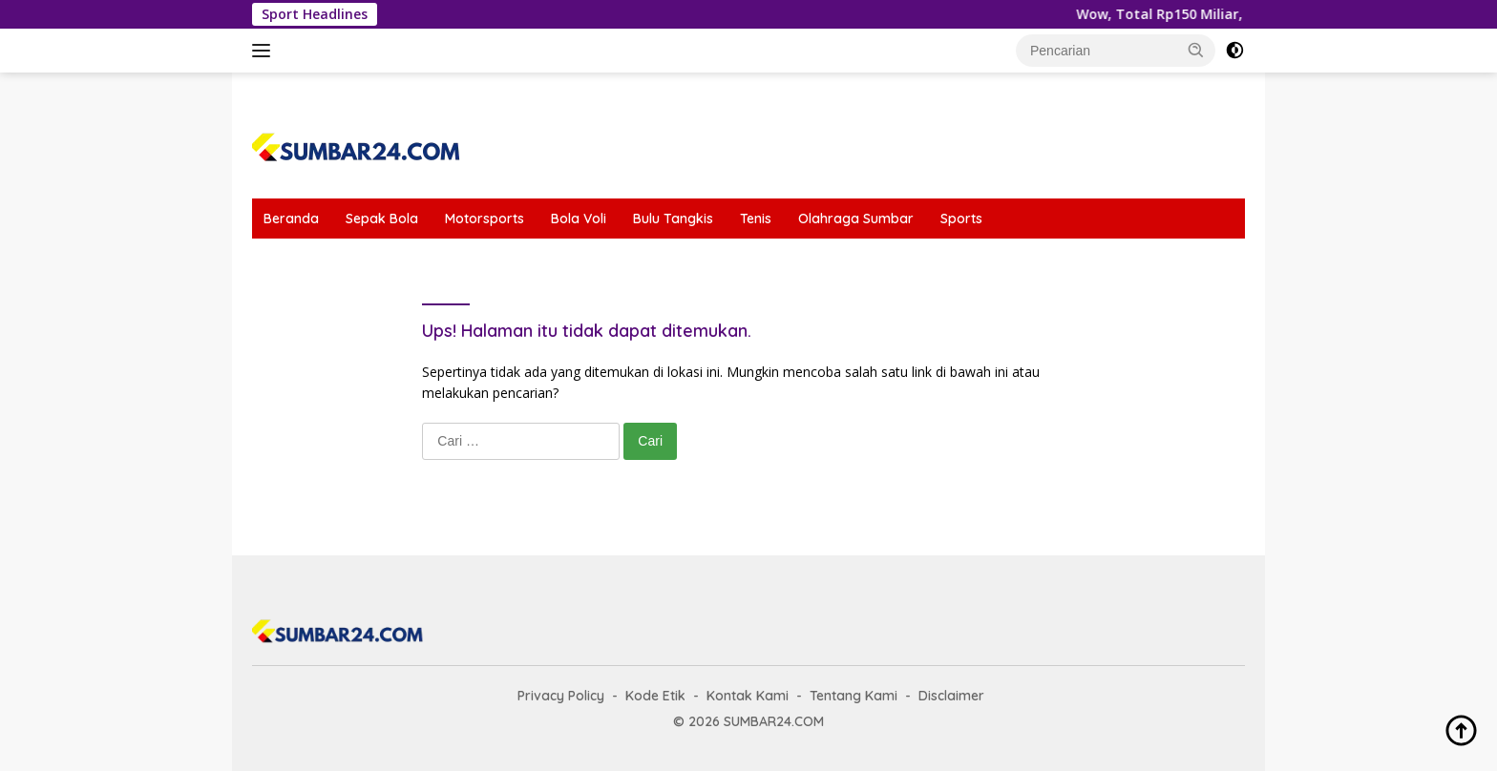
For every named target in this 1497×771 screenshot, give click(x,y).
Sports (961, 218)
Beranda (291, 218)
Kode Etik (655, 695)
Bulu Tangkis (673, 218)
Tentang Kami (853, 695)
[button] (1196, 49)
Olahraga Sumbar (856, 218)
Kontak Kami (747, 695)
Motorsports (484, 218)
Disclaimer (951, 695)
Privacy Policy (560, 695)
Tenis (755, 218)
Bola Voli (578, 218)
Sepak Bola (382, 218)
